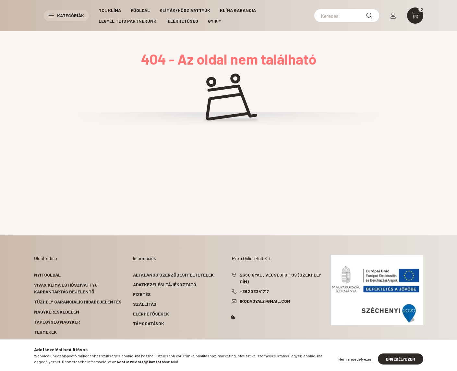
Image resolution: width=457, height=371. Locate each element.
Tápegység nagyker (57, 322)
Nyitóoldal (47, 275)
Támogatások (148, 323)
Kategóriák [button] (66, 15)
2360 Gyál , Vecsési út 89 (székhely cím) (280, 278)
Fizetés (142, 294)
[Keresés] (346, 15)
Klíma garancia (238, 10)
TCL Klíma (110, 10)
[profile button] (393, 15)
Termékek (45, 332)
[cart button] (415, 15)
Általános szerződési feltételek (173, 275)
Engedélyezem (400, 359)
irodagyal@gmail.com (265, 301)
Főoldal (140, 10)
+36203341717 (254, 291)
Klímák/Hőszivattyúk (185, 10)
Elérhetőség (183, 21)
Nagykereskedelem (56, 312)
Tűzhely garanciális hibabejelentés (78, 301)
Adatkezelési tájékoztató (164, 284)
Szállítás (144, 304)
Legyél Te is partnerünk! (128, 21)
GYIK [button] (213, 21)
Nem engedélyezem (356, 359)
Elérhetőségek (151, 313)
